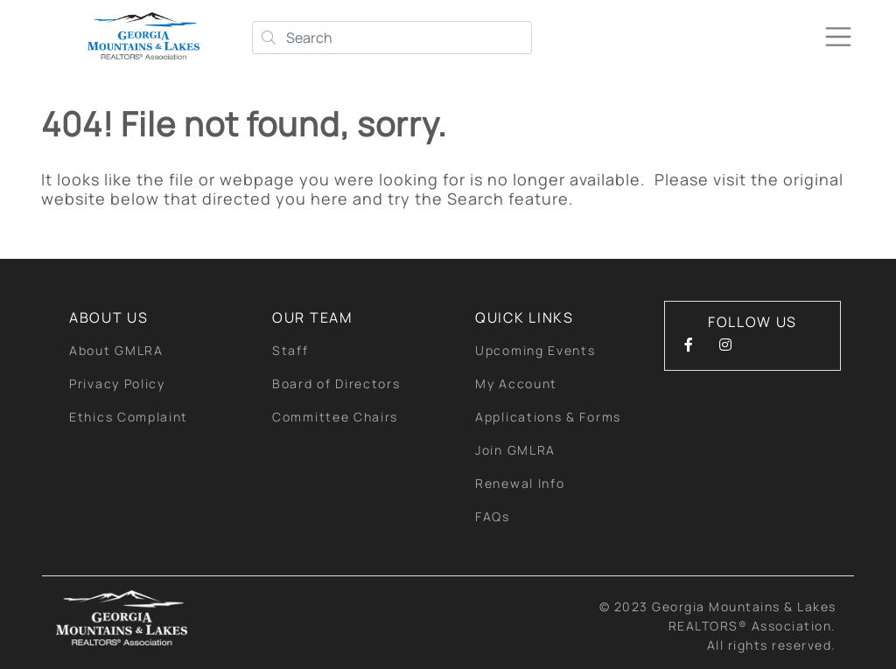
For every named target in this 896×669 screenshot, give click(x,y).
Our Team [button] (312, 317)
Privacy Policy (117, 383)
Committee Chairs (335, 416)
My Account (516, 383)
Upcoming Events (535, 350)
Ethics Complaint (128, 416)
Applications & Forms (548, 416)
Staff (290, 350)
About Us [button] (109, 317)
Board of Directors (336, 383)
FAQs (492, 516)
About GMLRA (116, 350)
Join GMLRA (515, 450)
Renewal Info (519, 483)
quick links (524, 317)
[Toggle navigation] (838, 36)
